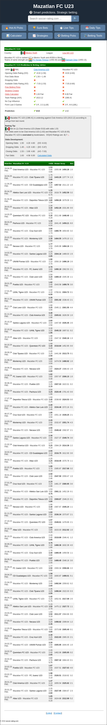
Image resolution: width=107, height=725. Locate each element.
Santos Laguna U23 (37, 254)
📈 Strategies (40, 35)
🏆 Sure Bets (40, 28)
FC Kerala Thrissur (41, 60)
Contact (57, 713)
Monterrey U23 (35, 238)
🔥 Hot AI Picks (14, 28)
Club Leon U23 (35, 277)
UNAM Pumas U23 (21, 261)
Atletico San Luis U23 (22, 192)
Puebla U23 (18, 284)
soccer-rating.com (12, 721)
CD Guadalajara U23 (38, 185)
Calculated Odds (45, 155)
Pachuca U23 (18, 223)
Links (48, 713)
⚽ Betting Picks (66, 35)
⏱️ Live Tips (67, 28)
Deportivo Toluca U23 (38, 200)
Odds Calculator (12, 94)
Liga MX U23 (68, 53)
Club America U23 (20, 169)
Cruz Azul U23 (35, 231)
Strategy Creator (12, 91)
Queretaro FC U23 (21, 215)
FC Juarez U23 (35, 269)
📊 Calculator (14, 35)
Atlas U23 (33, 208)
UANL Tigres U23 (20, 292)
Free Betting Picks (12, 87)
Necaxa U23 (18, 246)
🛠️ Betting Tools (93, 35)
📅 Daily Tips (93, 28)
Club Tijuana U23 (36, 177)
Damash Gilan (72, 60)
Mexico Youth (31, 53)
